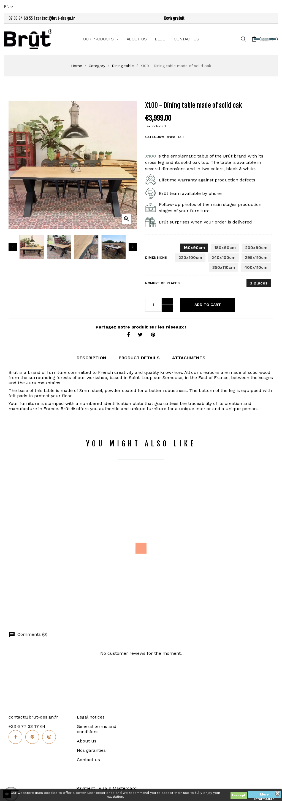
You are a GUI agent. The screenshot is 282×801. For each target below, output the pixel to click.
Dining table (177, 137)
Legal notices (91, 716)
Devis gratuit (174, 18)
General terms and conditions (96, 728)
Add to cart (207, 304)
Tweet (140, 335)
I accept (238, 795)
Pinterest (153, 335)
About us (86, 740)
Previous (13, 247)
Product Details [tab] (139, 357)
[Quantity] (153, 305)
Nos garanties (91, 749)
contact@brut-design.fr (55, 18)
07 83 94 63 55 (21, 18)
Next (133, 247)
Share (128, 335)
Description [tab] (91, 357)
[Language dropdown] (9, 6)
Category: (154, 137)
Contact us (88, 758)
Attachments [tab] (188, 357)
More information (264, 795)
